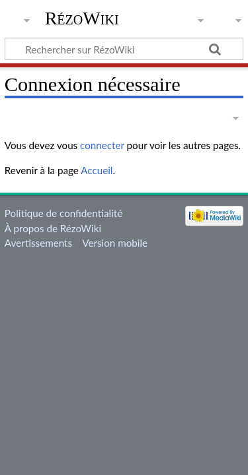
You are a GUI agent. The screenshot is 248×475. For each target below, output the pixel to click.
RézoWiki (82, 18)
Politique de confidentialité (63, 213)
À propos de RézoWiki (53, 228)
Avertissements (38, 243)
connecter (102, 145)
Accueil (96, 170)
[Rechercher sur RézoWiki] (124, 48)
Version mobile (114, 243)
